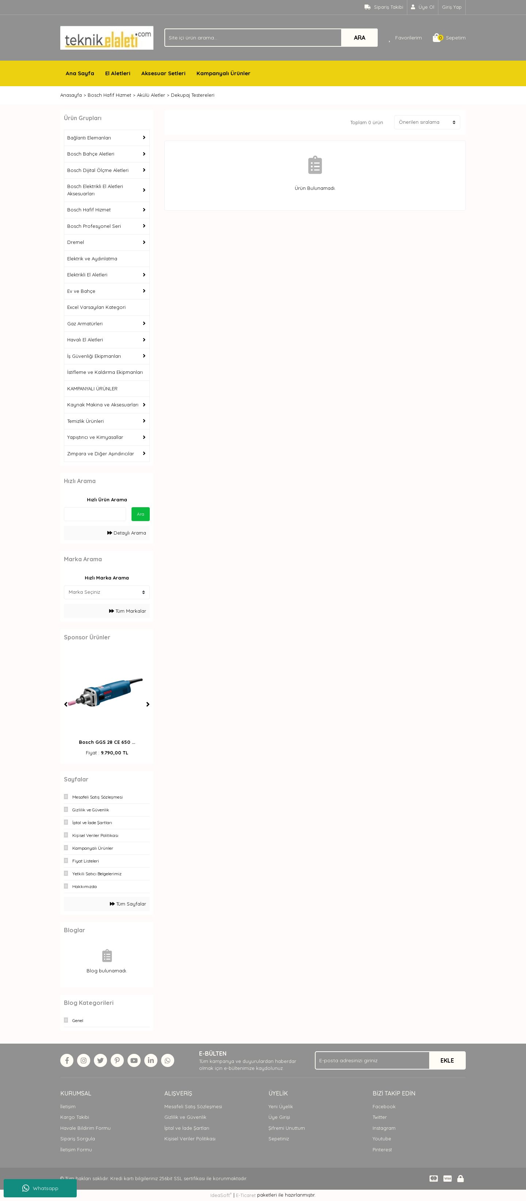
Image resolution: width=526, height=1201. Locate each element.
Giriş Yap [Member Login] (452, 7)
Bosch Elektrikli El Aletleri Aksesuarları (95, 189)
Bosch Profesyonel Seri (94, 226)
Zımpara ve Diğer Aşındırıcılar (100, 453)
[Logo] (106, 37)
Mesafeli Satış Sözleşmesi (193, 1106)
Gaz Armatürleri (85, 323)
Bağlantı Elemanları (89, 138)
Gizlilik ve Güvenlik (185, 1117)
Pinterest (382, 1149)
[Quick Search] (95, 514)
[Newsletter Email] (390, 1060)
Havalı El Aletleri (85, 340)
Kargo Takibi (74, 1117)
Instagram (384, 1128)
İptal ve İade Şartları (186, 1128)
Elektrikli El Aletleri (87, 275)
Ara (140, 514)
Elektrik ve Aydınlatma (92, 258)
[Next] (148, 704)
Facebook (384, 1106)
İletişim (68, 1106)
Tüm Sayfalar (128, 904)
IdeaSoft (221, 1195)
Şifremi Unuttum (286, 1128)
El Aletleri (117, 73)
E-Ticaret (246, 1195)
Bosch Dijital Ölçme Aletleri (98, 170)
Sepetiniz (278, 1138)
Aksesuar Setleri (163, 73)
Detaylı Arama (126, 533)
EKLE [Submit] (447, 1060)
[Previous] (66, 704)
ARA (359, 37)
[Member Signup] (422, 7)
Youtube (382, 1138)
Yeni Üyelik (280, 1106)
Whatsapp (40, 1188)
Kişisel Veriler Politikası (190, 1138)
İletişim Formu (76, 1149)
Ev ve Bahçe (81, 291)
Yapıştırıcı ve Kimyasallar (95, 437)
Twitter (380, 1117)
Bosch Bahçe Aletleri (90, 154)
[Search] (271, 37)
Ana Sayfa (80, 73)
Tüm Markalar (127, 611)
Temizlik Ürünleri (85, 421)
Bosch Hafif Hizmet (89, 210)
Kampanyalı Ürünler (224, 73)
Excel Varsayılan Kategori (96, 307)
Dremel (75, 242)
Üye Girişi (279, 1117)
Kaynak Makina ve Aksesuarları (102, 405)
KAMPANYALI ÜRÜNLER (92, 388)
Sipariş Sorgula (77, 1138)
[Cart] (449, 37)
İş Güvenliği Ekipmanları (94, 356)
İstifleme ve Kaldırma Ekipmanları (105, 372)
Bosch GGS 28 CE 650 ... (107, 742)
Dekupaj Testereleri (192, 95)
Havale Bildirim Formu (85, 1128)
